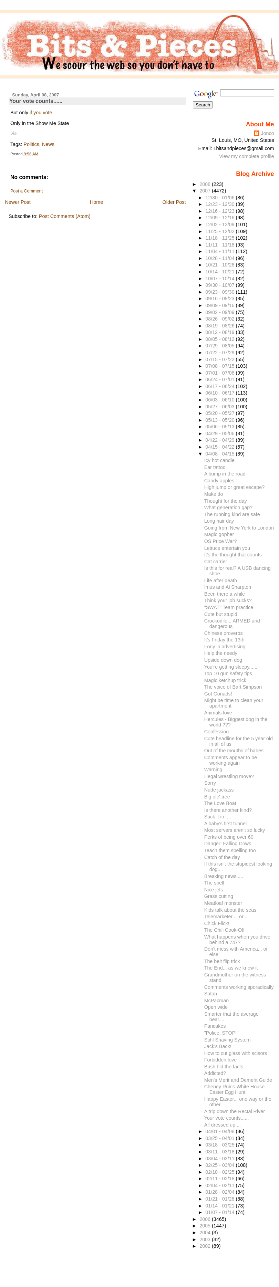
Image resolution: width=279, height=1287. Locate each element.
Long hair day (219, 521)
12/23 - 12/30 (220, 204)
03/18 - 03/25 (220, 1145)
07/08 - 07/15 (220, 366)
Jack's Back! (217, 1046)
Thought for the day (225, 501)
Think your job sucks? (228, 600)
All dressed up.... (222, 1125)
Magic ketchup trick (225, 680)
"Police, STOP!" (221, 1033)
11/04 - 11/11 (220, 251)
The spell (214, 883)
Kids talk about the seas (230, 910)
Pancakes (215, 1026)
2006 (205, 1219)
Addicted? (215, 1073)
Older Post (174, 202)
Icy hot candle (219, 460)
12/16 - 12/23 (220, 211)
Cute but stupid (220, 614)
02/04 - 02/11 (220, 1185)
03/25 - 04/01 (220, 1138)
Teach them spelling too (230, 850)
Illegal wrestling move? (229, 776)
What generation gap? (228, 507)
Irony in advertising (225, 646)
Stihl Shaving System (227, 1040)
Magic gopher (219, 534)
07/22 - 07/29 (220, 352)
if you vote (41, 112)
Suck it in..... (217, 816)
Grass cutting (218, 896)
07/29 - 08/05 (220, 345)
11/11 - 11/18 (220, 245)
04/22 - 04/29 (220, 440)
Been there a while (224, 594)
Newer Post (17, 202)
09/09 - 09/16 (220, 305)
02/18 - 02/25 (220, 1172)
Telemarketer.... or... (225, 916)
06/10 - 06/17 (220, 393)
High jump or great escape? (234, 487)
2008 (205, 184)
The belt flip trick (222, 961)
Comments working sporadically (239, 987)
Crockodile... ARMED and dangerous (232, 623)
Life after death (220, 580)
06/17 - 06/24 (220, 386)
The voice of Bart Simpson (233, 687)
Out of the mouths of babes (234, 750)
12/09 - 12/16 (220, 217)
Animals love (218, 712)
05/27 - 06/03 (220, 406)
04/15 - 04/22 (220, 447)
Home (96, 202)
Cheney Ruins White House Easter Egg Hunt (234, 1089)
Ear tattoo (215, 467)
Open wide (216, 1007)
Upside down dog (223, 660)
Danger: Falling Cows (227, 843)
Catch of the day (222, 857)
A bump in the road (225, 474)
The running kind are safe (232, 514)
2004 (205, 1232)
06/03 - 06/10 (220, 399)
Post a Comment (26, 191)
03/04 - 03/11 (220, 1158)
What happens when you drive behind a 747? (237, 939)
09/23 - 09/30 (220, 292)
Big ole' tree (217, 796)
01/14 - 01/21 (220, 1205)
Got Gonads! (218, 694)
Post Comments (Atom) (65, 216)
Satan (210, 993)
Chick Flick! (216, 923)
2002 (205, 1246)
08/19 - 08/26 (220, 325)
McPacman (216, 1000)
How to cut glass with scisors (235, 1053)
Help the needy (220, 653)
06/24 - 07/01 (220, 379)
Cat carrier (215, 561)
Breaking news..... (224, 876)
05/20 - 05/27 (220, 413)
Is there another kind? (228, 810)
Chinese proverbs (223, 633)
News (48, 144)
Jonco (267, 133)
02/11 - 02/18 (220, 1178)
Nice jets (213, 889)
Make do (213, 494)
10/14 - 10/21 (220, 271)
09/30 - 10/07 (220, 285)
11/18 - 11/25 (220, 238)
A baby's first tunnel (225, 823)
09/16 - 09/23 (220, 298)
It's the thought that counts (233, 554)
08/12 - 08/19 (220, 332)
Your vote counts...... (36, 101)
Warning (213, 769)
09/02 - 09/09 (220, 312)
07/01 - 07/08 (220, 373)
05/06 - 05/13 (220, 426)
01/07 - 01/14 (220, 1212)
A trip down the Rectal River (234, 1111)
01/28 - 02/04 (220, 1192)
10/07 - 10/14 (220, 278)
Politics (31, 144)
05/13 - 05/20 (220, 420)
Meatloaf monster (223, 903)
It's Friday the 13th (224, 639)
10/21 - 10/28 (220, 265)
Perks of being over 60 (229, 837)
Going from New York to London (239, 528)
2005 (205, 1225)
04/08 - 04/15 (220, 454)
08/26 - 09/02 (220, 319)
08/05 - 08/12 (220, 339)
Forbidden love (220, 1060)
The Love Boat (220, 803)
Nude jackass (219, 790)
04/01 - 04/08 (220, 1131)
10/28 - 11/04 (220, 258)
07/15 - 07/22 (220, 359)
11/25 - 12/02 (220, 231)
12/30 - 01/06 (220, 197)
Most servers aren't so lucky (234, 830)
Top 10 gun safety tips (228, 673)
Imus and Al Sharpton (227, 587)
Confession (216, 731)
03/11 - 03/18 (220, 1151)
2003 (205, 1239)
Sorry (210, 783)
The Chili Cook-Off (224, 930)
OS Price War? (220, 541)
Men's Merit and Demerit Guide (238, 1080)
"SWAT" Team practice (228, 607)
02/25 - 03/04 (220, 1165)
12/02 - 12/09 (220, 224)
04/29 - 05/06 (220, 433)
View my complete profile (246, 156)
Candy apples (219, 480)
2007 (205, 190)
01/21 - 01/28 (220, 1199)
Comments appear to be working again (230, 760)
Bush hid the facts (224, 1066)
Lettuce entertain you (227, 548)
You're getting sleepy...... (230, 667)
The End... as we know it (231, 968)
